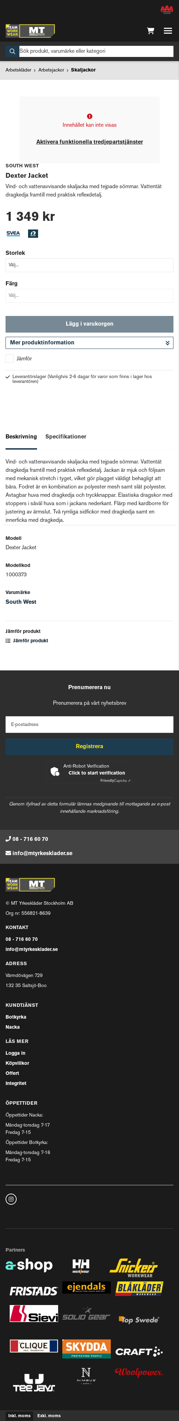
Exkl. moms (49, 1416)
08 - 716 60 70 (30, 839)
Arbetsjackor (51, 70)
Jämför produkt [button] (27, 641)
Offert (12, 1073)
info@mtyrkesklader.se (42, 853)
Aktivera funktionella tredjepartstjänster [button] (89, 142)
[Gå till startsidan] (30, 31)
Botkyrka (16, 1017)
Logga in (15, 1053)
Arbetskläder (18, 70)
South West (21, 602)
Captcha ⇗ (115, 781)
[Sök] (89, 51)
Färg (12, 284)
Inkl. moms (19, 1416)
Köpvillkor (17, 1063)
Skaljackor (83, 70)
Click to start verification (97, 773)
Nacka (13, 1027)
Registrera (89, 746)
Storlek (15, 253)
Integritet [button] (16, 1083)
